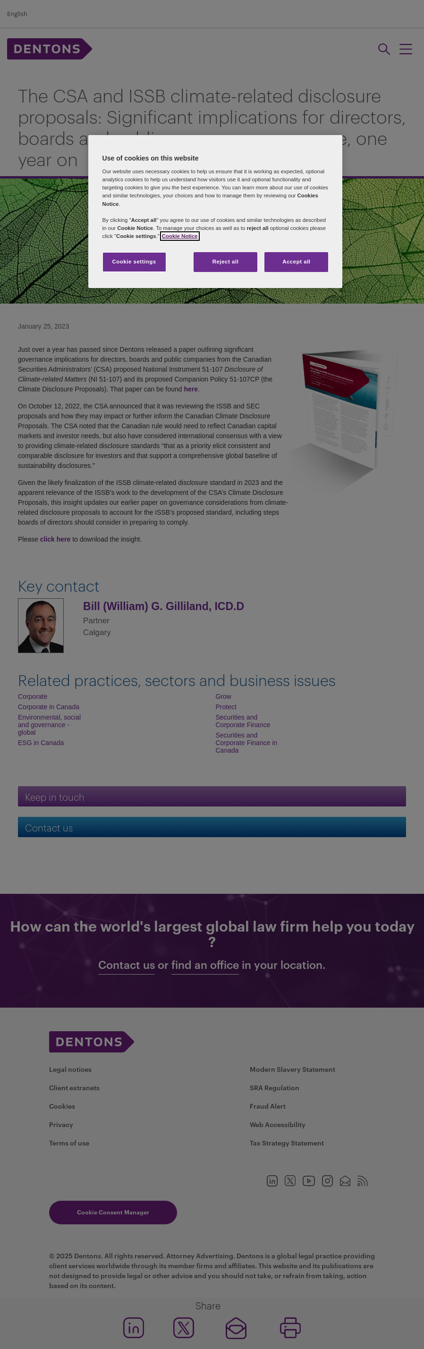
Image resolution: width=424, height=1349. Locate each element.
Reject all (225, 261)
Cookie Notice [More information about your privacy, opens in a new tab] (180, 236)
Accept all (296, 261)
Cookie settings (134, 261)
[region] (215, 211)
